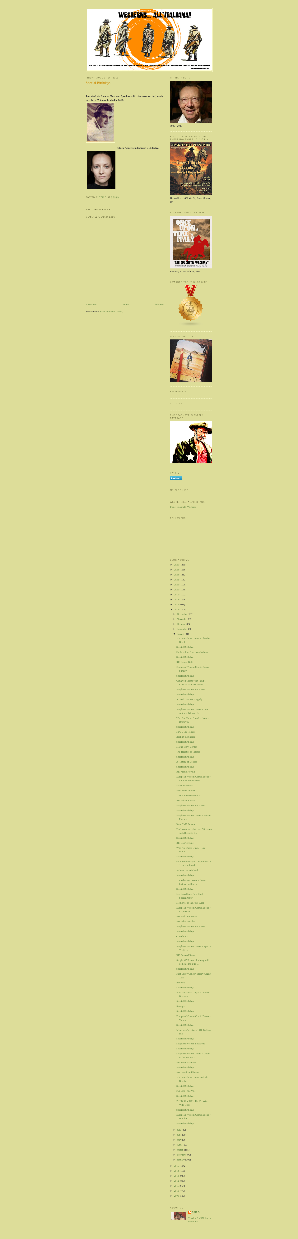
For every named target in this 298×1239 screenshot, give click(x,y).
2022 (176, 579)
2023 (176, 574)
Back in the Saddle (185, 736)
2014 (176, 1170)
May (179, 1139)
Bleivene (180, 982)
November (182, 618)
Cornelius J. (182, 936)
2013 (176, 1175)
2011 (176, 1185)
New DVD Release (185, 731)
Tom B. (196, 1212)
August (181, 633)
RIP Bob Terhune (184, 842)
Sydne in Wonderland (187, 870)
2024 (176, 569)
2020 (176, 589)
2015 (176, 1165)
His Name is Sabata (186, 1062)
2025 (176, 564)
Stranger (180, 1006)
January (181, 1159)
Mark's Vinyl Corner (186, 746)
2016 (176, 609)
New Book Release (185, 790)
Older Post (159, 304)
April (180, 1144)
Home (126, 304)
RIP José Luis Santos (186, 916)
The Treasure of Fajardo (188, 751)
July (179, 1129)
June (179, 1134)
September (182, 628)
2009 (176, 1195)
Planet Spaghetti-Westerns (183, 506)
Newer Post (91, 304)
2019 (176, 594)
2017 (176, 604)
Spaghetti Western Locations (190, 689)
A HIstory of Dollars (186, 761)
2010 (176, 1190)
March (180, 1149)
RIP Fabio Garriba (185, 921)
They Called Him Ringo (188, 795)
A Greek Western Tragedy (189, 699)
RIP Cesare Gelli (184, 661)
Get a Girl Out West (186, 1091)
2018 (176, 599)
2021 (176, 584)
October (181, 623)
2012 (176, 1180)
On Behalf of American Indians (191, 651)
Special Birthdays (185, 647)
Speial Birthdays (184, 785)
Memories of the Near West (190, 902)
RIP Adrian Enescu (185, 800)
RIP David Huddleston (187, 1072)
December (182, 613)
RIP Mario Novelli (185, 771)
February (182, 1154)
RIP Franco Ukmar (185, 955)
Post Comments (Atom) (111, 311)
